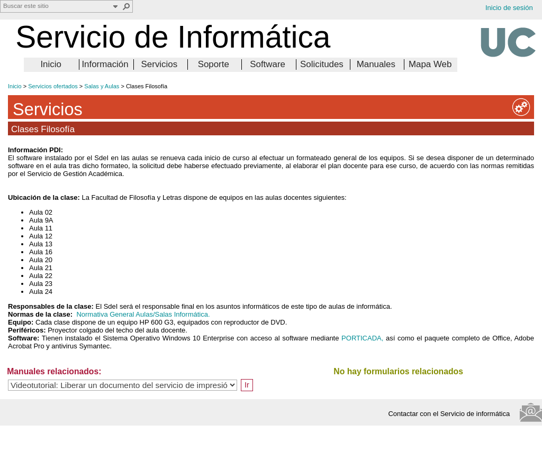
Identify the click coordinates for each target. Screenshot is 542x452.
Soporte (213, 64)
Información (105, 64)
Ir (247, 385)
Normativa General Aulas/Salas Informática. (143, 314)
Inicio (50, 64)
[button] (126, 6)
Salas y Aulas (101, 86)
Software (267, 64)
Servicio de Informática (172, 37)
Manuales (376, 64)
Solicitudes (322, 64)
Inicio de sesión (509, 8)
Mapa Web (430, 64)
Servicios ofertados (53, 86)
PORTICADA (361, 338)
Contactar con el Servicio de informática (452, 414)
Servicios (159, 64)
